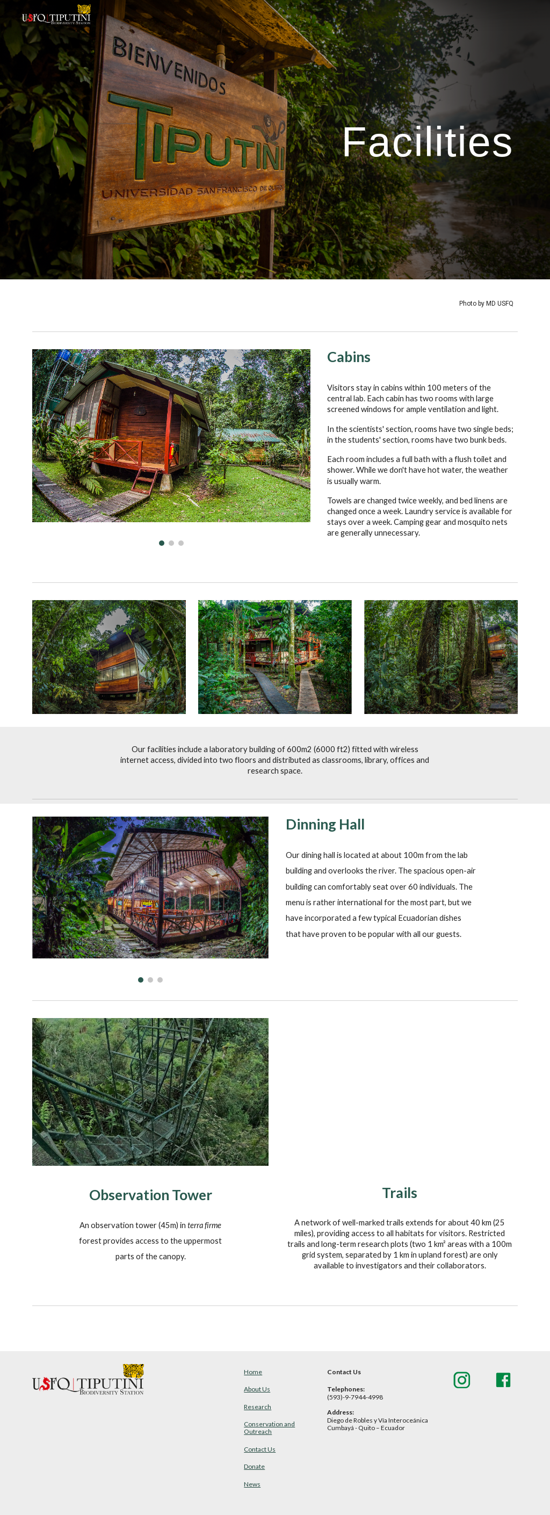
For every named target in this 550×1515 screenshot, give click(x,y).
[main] (358, 139)
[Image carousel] (171, 447)
